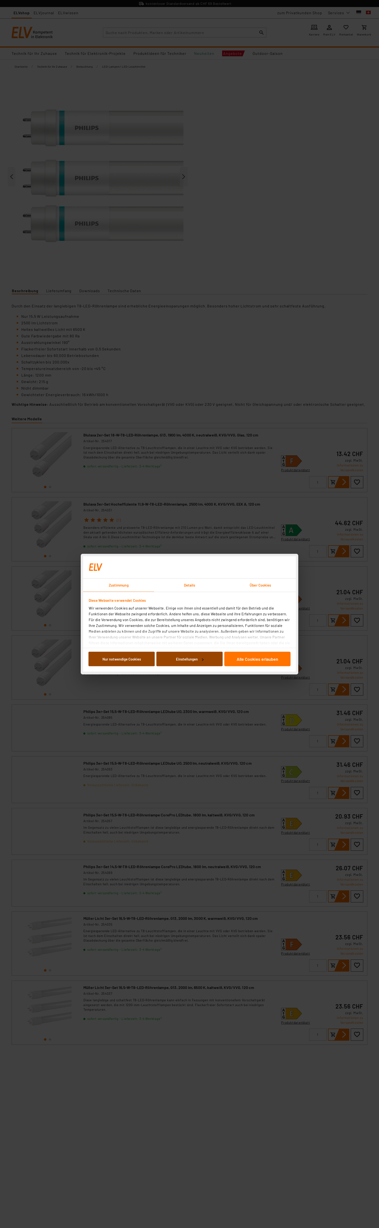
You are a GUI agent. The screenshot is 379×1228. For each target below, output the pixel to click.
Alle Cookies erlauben (257, 659)
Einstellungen (190, 659)
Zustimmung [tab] (119, 585)
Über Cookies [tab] (260, 585)
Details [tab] (189, 585)
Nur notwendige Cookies (121, 659)
